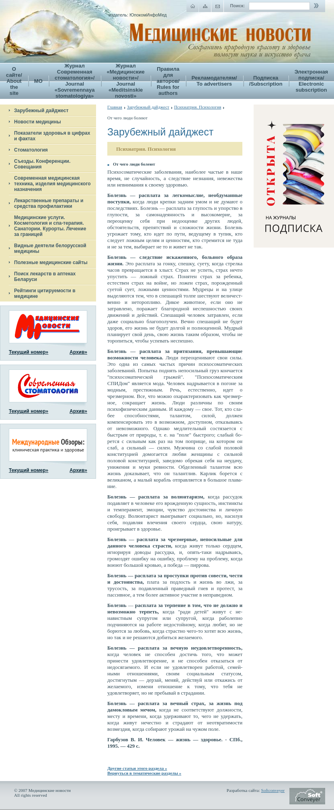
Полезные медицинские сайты (51, 262)
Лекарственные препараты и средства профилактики (48, 203)
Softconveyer (273, 790)
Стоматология (31, 150)
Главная (114, 107)
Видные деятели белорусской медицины (50, 248)
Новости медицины (37, 122)
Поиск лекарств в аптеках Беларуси (45, 276)
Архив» (78, 352)
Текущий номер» (28, 352)
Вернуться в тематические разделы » (144, 773)
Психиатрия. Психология (197, 107)
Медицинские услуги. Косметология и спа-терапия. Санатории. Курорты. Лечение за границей (50, 226)
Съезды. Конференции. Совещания (42, 164)
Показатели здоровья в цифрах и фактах (52, 135)
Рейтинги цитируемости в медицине (45, 293)
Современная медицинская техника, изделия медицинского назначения (52, 183)
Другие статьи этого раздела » (137, 768)
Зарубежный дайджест (41, 110)
